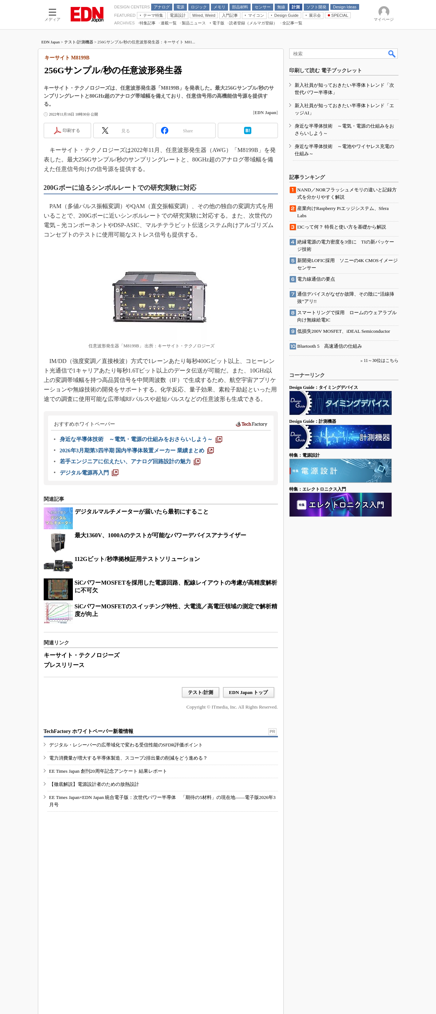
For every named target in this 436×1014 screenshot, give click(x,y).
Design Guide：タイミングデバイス (323, 387)
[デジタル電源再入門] (89, 473)
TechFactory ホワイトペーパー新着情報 (88, 731)
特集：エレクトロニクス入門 (317, 489)
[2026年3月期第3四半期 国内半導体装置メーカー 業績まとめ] (137, 450)
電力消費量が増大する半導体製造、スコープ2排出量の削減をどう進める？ (128, 758)
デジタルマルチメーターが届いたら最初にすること (142, 511)
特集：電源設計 (304, 455)
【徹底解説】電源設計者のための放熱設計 (94, 784)
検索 (392, 53)
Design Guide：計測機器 (312, 421)
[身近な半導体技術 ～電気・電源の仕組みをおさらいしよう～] (141, 439)
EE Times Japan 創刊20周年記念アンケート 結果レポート (108, 771)
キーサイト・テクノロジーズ (81, 655)
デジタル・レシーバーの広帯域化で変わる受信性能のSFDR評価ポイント (126, 745)
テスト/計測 (200, 692)
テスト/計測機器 (78, 42)
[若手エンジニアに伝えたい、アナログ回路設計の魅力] (130, 461)
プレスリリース (64, 665)
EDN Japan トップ (248, 692)
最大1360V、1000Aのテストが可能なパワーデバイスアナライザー (160, 535)
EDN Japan (51, 42)
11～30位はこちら (381, 360)
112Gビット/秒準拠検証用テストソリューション (137, 559)
